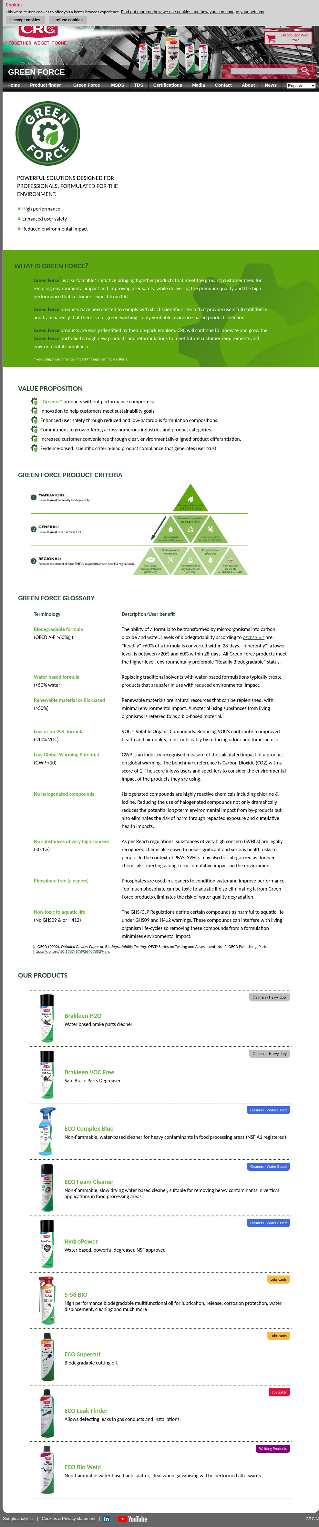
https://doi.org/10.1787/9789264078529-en (71, 951)
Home (13, 85)
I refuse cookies (68, 20)
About (248, 85)
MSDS (117, 85)
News (271, 85)
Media (198, 85)
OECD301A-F (253, 637)
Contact (223, 85)
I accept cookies (25, 20)
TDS (138, 85)
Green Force (86, 85)
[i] (70, 637)
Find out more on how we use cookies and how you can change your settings (192, 11)
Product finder (46, 85)
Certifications (167, 85)
